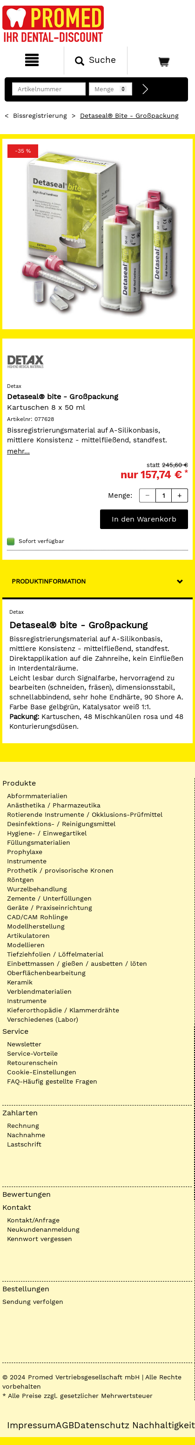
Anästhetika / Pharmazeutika (54, 805)
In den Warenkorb (144, 519)
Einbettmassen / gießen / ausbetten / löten (77, 963)
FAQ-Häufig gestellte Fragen (52, 1081)
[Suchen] (96, 61)
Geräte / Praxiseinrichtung (49, 907)
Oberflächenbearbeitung (46, 973)
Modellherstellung (36, 926)
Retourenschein (32, 1062)
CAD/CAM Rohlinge (37, 917)
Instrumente (27, 861)
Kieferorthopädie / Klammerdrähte (63, 1010)
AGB (65, 1425)
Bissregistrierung (40, 115)
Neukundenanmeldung (43, 1229)
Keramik (20, 982)
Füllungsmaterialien (38, 842)
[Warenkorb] (160, 61)
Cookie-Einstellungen (41, 1072)
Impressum (31, 1425)
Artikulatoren (28, 935)
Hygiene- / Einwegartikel (47, 833)
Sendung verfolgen (32, 1301)
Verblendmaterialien (39, 991)
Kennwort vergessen (39, 1238)
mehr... (18, 451)
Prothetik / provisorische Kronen (60, 870)
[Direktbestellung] (146, 89)
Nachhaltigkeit (163, 1425)
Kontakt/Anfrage (33, 1220)
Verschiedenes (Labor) (42, 1019)
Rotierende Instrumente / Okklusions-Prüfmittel (84, 814)
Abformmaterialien (37, 796)
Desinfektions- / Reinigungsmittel (61, 824)
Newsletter (24, 1044)
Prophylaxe (24, 851)
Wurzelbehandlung (37, 889)
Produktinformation (49, 581)
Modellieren (26, 945)
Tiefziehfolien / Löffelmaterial (55, 954)
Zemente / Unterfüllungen (49, 898)
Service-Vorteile (32, 1053)
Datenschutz (101, 1425)
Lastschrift (24, 1144)
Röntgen (20, 879)
